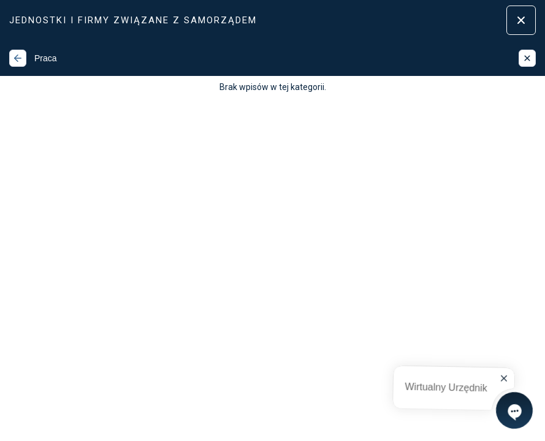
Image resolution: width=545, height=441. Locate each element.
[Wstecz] (17, 58)
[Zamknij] (527, 58)
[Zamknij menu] (521, 20)
